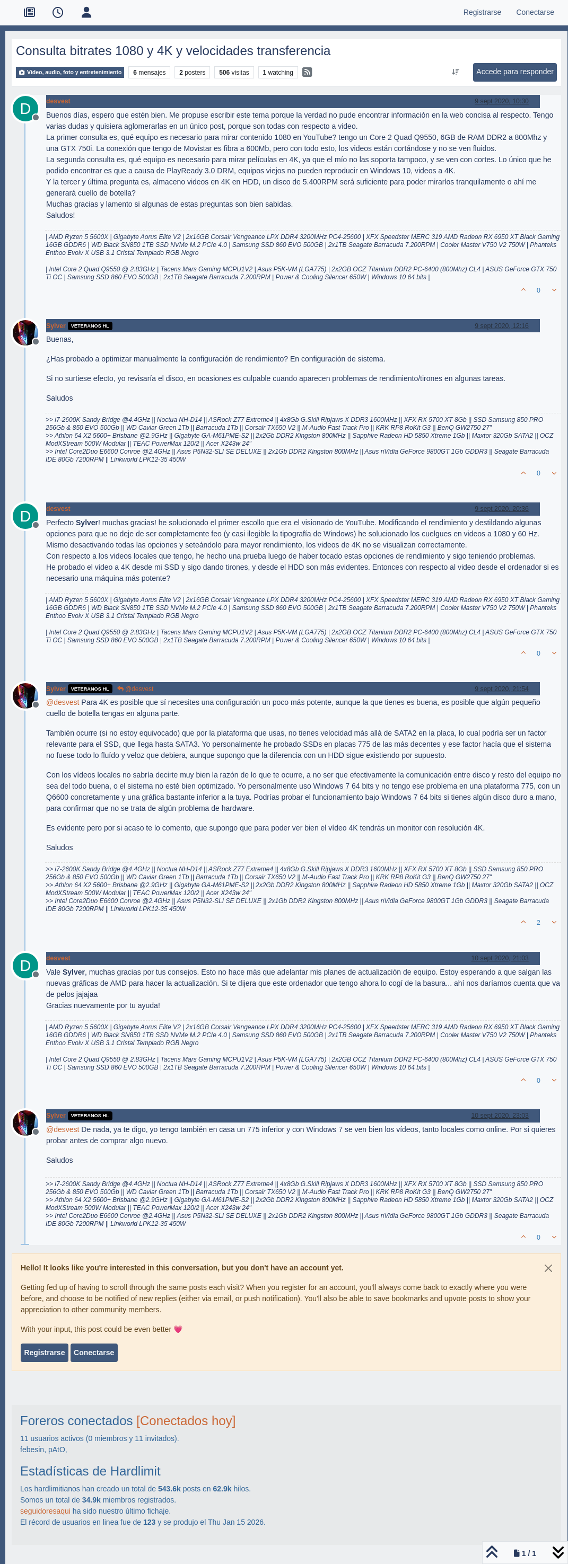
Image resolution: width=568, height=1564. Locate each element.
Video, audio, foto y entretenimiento (70, 72)
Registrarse (44, 1352)
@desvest (135, 689)
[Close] (548, 1268)
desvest (58, 101)
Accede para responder (515, 71)
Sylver (56, 326)
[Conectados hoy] (185, 1420)
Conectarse (94, 1352)
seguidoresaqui (45, 1511)
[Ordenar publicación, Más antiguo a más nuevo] (456, 72)
